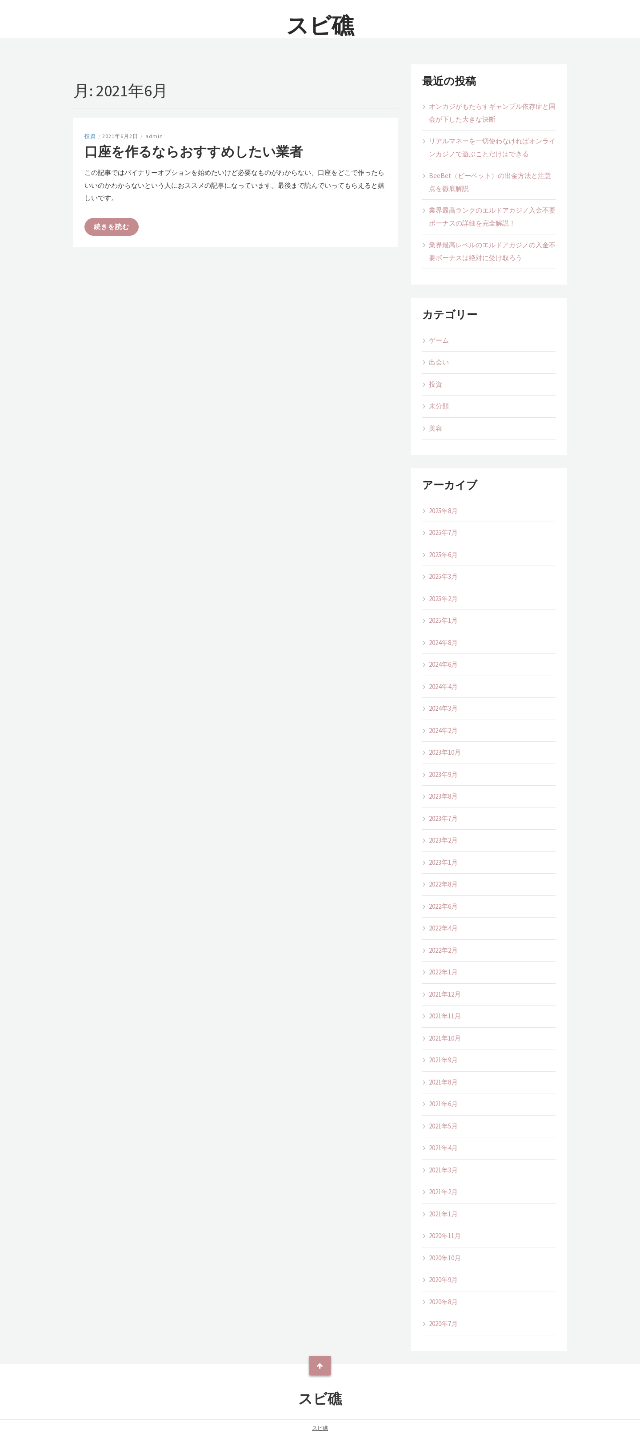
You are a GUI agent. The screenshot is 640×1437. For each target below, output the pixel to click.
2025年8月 (443, 511)
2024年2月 (443, 730)
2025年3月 (443, 576)
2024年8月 (443, 642)
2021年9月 (443, 1060)
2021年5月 (443, 1126)
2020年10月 (445, 1258)
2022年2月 (443, 950)
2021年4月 (443, 1148)
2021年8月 (443, 1082)
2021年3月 (443, 1170)
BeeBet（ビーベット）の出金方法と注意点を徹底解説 (490, 182)
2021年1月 (443, 1214)
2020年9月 (443, 1279)
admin (154, 136)
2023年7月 (443, 818)
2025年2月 (443, 598)
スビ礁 (320, 25)
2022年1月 (443, 972)
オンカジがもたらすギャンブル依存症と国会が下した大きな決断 (492, 112)
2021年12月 (445, 994)
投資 (90, 136)
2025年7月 (443, 532)
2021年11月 (445, 1016)
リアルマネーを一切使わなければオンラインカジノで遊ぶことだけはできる (492, 147)
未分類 (439, 406)
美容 (435, 428)
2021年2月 (443, 1192)
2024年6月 (443, 664)
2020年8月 (443, 1302)
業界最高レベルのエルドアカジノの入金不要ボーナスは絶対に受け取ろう (492, 251)
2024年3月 (443, 708)
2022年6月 (443, 906)
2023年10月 (445, 752)
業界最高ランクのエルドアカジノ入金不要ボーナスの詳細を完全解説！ (492, 216)
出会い (439, 362)
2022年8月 (443, 884)
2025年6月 (443, 554)
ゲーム (439, 340)
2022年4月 (443, 928)
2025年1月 (443, 620)
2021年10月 (445, 1038)
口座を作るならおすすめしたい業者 (193, 151)
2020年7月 (443, 1323)
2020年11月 (445, 1235)
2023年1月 (443, 862)
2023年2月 (443, 840)
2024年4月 (443, 686)
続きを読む (111, 226)
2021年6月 (443, 1104)
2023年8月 (443, 796)
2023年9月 (443, 774)
